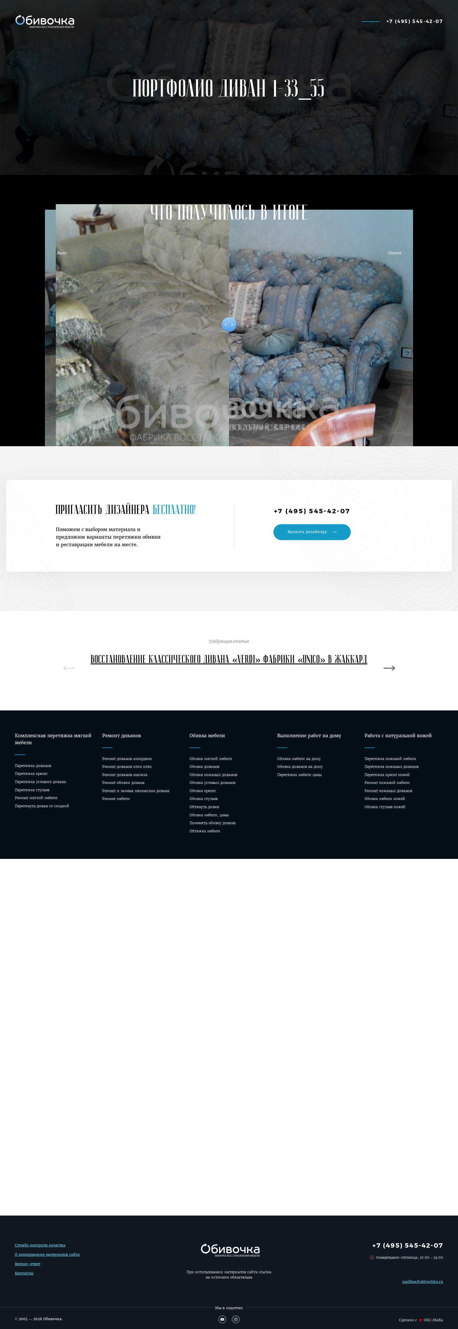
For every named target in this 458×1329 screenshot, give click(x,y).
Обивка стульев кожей (385, 807)
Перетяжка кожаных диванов (392, 766)
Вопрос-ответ (27, 1266)
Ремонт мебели (116, 798)
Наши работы (179, 21)
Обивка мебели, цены (209, 815)
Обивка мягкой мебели (211, 759)
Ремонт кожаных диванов (388, 791)
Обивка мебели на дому (299, 759)
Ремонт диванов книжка (125, 775)
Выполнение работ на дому (309, 735)
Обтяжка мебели (205, 831)
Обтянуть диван (204, 807)
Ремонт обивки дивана (123, 782)
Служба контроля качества (40, 1247)
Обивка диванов (204, 766)
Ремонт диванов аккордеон (127, 759)
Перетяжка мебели (277, 21)
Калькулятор (132, 21)
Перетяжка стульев (32, 790)
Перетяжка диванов (33, 766)
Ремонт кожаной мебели (387, 782)
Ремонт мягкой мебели (36, 798)
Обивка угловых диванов (212, 782)
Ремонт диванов (121, 735)
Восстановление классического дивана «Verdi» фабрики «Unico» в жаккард (229, 662)
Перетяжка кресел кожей (387, 775)
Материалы (225, 21)
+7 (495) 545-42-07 (414, 21)
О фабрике (328, 21)
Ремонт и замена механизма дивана (135, 791)
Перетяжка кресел (31, 773)
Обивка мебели (207, 735)
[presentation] (389, 669)
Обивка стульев (204, 798)
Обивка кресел (203, 791)
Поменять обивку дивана (213, 823)
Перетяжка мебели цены (299, 775)
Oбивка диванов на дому (300, 766)
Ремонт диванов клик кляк (127, 766)
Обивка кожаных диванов (213, 775)
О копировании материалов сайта (47, 1256)
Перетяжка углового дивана (40, 782)
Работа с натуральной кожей (398, 735)
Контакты (24, 1275)
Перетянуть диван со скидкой (42, 806)
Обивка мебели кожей (385, 798)
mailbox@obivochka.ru (422, 1287)
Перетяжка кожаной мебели (390, 759)
